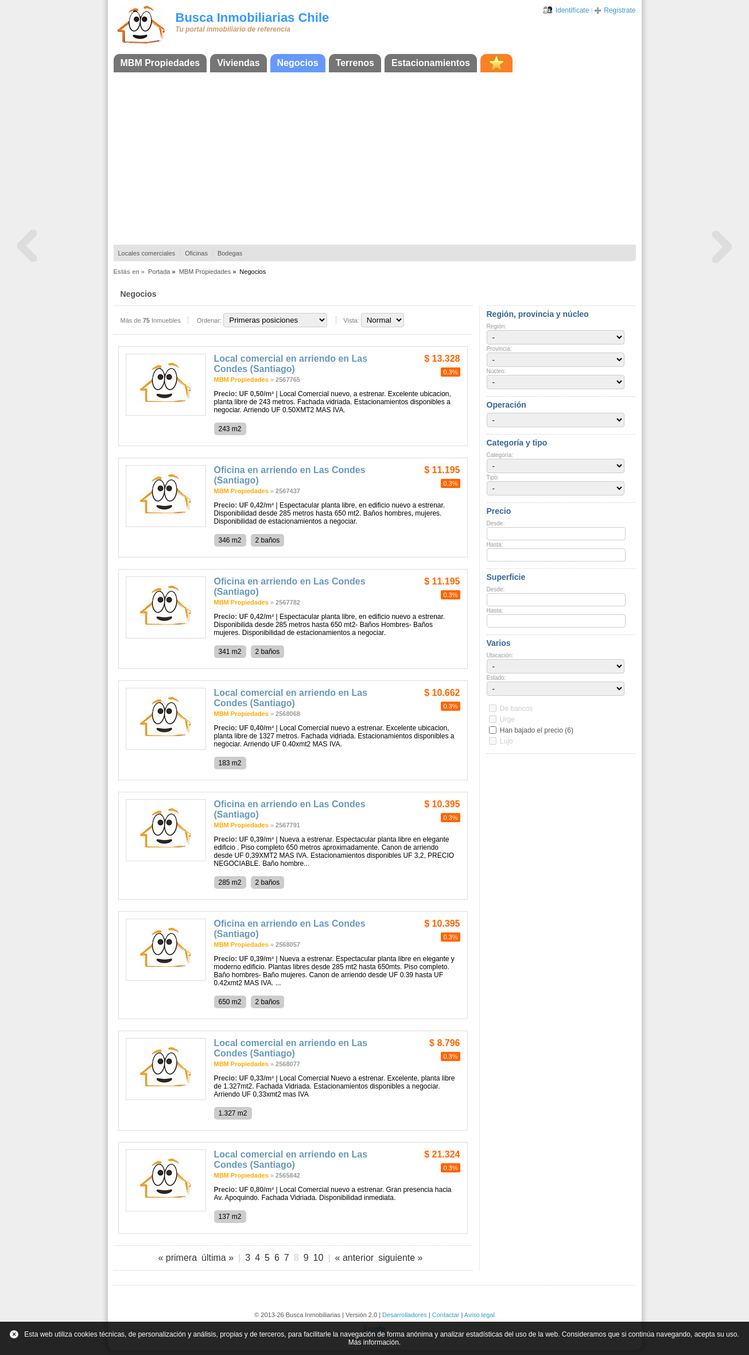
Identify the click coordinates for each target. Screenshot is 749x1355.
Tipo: (493, 477)
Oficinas (196, 253)
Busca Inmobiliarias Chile (252, 17)
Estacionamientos (430, 63)
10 (318, 1258)
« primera (177, 1258)
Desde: (496, 523)
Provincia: (499, 349)
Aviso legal (479, 1314)
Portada (159, 271)
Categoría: (500, 455)
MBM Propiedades (160, 63)
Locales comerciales (147, 253)
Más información (373, 1342)
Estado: (496, 678)
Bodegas (230, 253)
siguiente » (400, 1258)
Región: (496, 326)
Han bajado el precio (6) (536, 730)
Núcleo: (496, 371)
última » (217, 1258)
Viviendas (238, 63)
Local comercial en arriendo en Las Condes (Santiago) (291, 364)
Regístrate (619, 10)
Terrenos (355, 63)
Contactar (446, 1314)
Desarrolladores (404, 1314)
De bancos (516, 708)
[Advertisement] (375, 158)
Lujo (506, 741)
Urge (507, 719)
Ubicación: (500, 655)
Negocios (298, 63)
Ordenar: (209, 320)
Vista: (351, 320)
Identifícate (572, 10)
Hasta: (495, 544)
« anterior (354, 1258)
